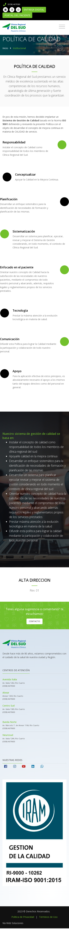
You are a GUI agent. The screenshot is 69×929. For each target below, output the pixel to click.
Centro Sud (8, 705)
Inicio (5, 48)
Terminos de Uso (48, 916)
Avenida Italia (9, 679)
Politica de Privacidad (22, 916)
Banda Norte (9, 722)
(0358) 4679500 (11, 4)
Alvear (5, 692)
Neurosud (7, 735)
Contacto (34, 621)
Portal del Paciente (17, 15)
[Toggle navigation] (62, 27)
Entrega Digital (34, 9)
